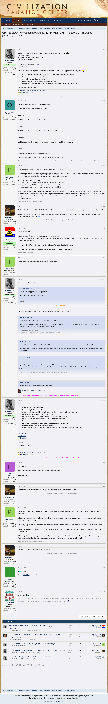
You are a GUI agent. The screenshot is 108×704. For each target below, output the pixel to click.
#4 (104, 206)
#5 (104, 228)
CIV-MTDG (26, 575)
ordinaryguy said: (24, 288)
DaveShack (7, 36)
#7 (104, 279)
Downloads (42, 20)
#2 (104, 101)
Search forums (15, 24)
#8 (104, 400)
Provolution (97, 645)
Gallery (55, 20)
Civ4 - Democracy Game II (32, 630)
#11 (104, 508)
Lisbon (14, 481)
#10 (104, 486)
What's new (27, 20)
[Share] (101, 49)
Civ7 (66, 20)
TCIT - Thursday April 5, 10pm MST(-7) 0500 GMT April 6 (31, 657)
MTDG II (23, 92)
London (14, 184)
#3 (104, 165)
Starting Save (23, 66)
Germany (13, 587)
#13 (104, 568)
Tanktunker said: (24, 382)
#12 (104, 546)
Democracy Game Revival (26, 90)
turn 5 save (22, 436)
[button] (34, 20)
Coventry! (13, 612)
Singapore (13, 119)
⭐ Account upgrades (28, 24)
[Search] (98, 20)
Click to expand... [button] (61, 306)
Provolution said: (24, 317)
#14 (104, 591)
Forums (17, 20)
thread (37, 64)
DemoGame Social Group (39, 90)
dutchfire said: (23, 358)
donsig (10, 639)
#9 (104, 462)
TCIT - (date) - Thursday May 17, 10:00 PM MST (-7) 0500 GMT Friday (37, 650)
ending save (22, 438)
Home (8, 20)
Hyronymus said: (24, 341)
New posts (6, 24)
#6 (104, 257)
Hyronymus (97, 652)
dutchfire (98, 627)
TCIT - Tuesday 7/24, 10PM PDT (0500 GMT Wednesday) (32, 644)
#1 (104, 49)
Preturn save (22, 433)
